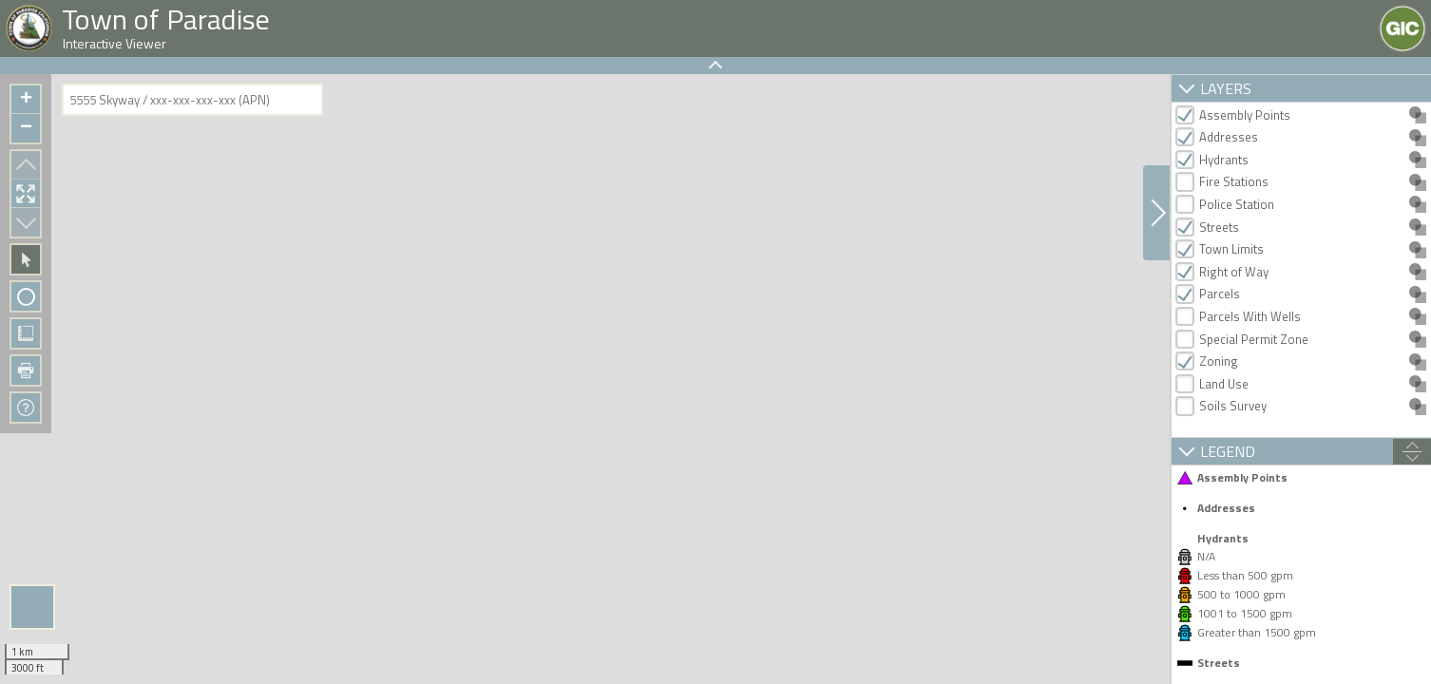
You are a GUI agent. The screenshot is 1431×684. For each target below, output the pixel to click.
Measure (25, 333)
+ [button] (26, 100)
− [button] (26, 128)
